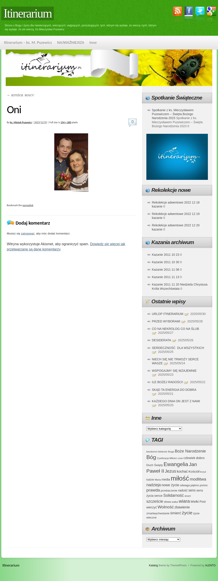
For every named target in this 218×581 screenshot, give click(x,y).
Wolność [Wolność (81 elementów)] (166, 507)
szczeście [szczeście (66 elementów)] (154, 501)
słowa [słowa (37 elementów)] (167, 501)
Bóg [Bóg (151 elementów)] (151, 457)
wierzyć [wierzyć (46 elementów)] (151, 507)
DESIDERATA (161, 340)
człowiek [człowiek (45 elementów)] (189, 458)
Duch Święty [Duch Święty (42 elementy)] (154, 465)
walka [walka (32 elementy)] (175, 502)
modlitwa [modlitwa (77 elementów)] (198, 479)
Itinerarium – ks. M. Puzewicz (28, 42)
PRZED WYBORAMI (166, 321)
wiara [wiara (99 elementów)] (184, 501)
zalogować (27, 233)
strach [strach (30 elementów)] (187, 496)
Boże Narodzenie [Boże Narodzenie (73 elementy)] (190, 451)
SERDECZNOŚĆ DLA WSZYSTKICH (178, 348)
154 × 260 (66, 122)
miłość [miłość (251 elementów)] (180, 478)
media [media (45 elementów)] (166, 479)
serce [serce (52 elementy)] (158, 495)
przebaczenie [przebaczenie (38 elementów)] (169, 490)
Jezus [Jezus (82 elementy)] (170, 471)
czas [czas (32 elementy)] (180, 458)
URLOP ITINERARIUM (167, 314)
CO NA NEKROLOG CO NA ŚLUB (175, 329)
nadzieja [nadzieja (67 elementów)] (153, 485)
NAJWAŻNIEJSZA (70, 42)
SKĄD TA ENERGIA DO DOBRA (174, 390)
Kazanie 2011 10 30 (165, 262)
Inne (93, 42)
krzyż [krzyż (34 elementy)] (203, 471)
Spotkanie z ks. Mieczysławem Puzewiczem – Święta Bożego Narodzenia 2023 (173, 114)
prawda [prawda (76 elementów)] (153, 490)
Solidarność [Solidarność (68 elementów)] (173, 495)
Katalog (153, 565)
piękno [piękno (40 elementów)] (195, 485)
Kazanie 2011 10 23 (165, 254)
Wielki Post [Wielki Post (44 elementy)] (198, 501)
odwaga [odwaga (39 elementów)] (185, 485)
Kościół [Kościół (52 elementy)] (194, 471)
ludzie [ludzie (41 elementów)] (150, 479)
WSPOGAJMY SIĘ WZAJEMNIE (174, 370)
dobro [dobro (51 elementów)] (200, 458)
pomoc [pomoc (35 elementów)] (204, 485)
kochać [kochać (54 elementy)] (182, 471)
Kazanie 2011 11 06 (165, 269)
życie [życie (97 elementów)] (187, 512)
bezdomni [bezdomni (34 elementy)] (152, 451)
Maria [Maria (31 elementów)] (158, 479)
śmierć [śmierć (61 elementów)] (175, 513)
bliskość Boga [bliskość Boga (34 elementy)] (166, 451)
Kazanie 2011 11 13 (165, 277)
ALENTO (210, 565)
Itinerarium (28, 13)
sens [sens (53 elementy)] (192, 490)
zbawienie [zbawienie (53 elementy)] (182, 507)
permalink (27, 205)
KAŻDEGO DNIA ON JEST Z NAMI (176, 401)
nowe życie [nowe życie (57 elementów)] (170, 485)
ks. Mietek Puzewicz (21, 122)
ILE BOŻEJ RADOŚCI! (167, 382)
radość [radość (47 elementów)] (183, 490)
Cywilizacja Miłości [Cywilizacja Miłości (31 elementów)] (167, 458)
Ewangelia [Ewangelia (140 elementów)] (176, 464)
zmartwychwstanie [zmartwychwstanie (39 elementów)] (157, 513)
